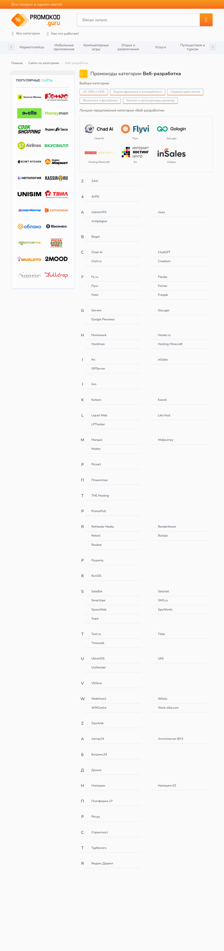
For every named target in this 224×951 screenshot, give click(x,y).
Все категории (25, 33)
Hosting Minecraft (170, 340)
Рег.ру (95, 813)
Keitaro (96, 396)
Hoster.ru (164, 331)
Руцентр (97, 556)
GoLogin (164, 306)
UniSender (98, 664)
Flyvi (94, 282)
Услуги (160, 46)
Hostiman (98, 340)
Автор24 (97, 735)
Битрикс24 (99, 751)
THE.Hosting (100, 492)
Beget (95, 233)
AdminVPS (99, 208)
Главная (17, 62)
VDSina (96, 679)
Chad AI (96, 248)
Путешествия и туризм (192, 46)
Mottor (96, 445)
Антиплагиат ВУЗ (170, 735)
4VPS (95, 193)
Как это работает (62, 33)
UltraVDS (98, 655)
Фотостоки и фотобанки (100, 100)
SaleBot (96, 587)
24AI (94, 177)
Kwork (162, 396)
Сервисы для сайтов (186, 91)
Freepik (163, 291)
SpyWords (165, 606)
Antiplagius (99, 217)
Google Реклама (102, 316)
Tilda (161, 630)
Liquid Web (99, 411)
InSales (163, 356)
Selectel (163, 587)
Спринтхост (99, 828)
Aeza (161, 208)
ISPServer (98, 365)
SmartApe (98, 596)
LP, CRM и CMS (94, 91)
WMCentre (99, 704)
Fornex (162, 282)
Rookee (96, 541)
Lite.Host (164, 411)
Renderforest (167, 523)
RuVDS (96, 572)
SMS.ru (163, 596)
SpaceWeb (98, 606)
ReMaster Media (102, 523)
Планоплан (99, 476)
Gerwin (96, 306)
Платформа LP (102, 797)
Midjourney (165, 436)
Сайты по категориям (43, 62)
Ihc (93, 356)
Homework (99, 331)
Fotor (95, 291)
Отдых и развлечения (128, 46)
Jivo (93, 380)
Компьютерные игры (96, 46)
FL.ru (94, 273)
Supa (94, 614)
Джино (96, 766)
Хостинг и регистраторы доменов (151, 100)
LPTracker (98, 420)
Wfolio (162, 695)
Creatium (164, 257)
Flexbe (162, 273)
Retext (95, 532)
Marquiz (96, 436)
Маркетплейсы (32, 46)
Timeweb (97, 639)
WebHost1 (99, 695)
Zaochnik (97, 719)
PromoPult (98, 507)
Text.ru (96, 630)
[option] (32, 46)
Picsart (96, 461)
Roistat (163, 532)
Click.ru (96, 257)
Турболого (99, 844)
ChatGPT (164, 248)
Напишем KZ (167, 782)
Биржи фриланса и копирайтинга (138, 91)
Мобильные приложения (64, 46)
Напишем (98, 782)
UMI (161, 655)
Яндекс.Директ (102, 859)
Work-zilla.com (168, 704)
